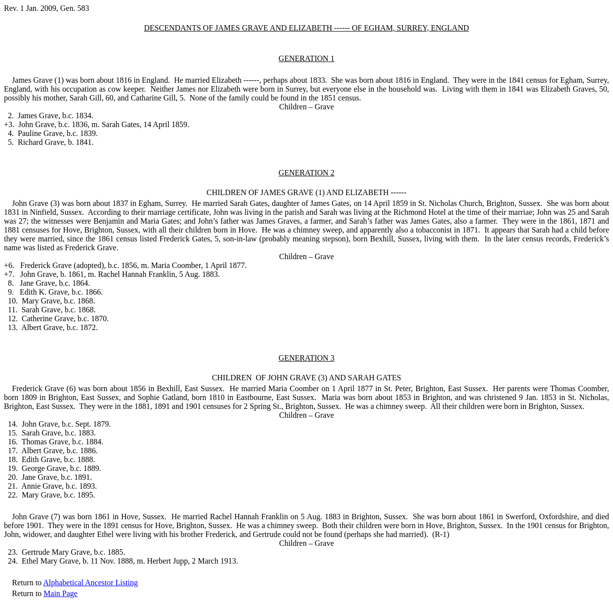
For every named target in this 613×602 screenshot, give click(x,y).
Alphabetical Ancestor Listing (90, 582)
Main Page (60, 593)
